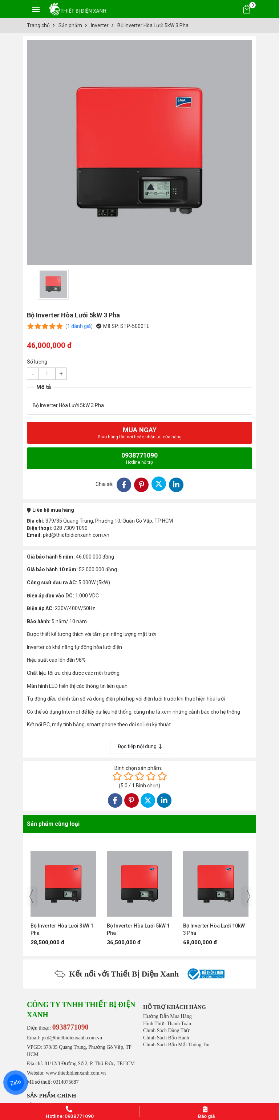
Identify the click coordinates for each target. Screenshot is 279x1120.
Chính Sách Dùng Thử (166, 1030)
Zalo (15, 1082)
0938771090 (139, 458)
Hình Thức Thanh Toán (167, 1023)
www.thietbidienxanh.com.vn (76, 1073)
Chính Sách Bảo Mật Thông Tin (176, 1044)
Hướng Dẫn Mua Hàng (167, 1016)
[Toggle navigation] (36, 9)
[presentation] (31, 896)
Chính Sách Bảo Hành (166, 1037)
